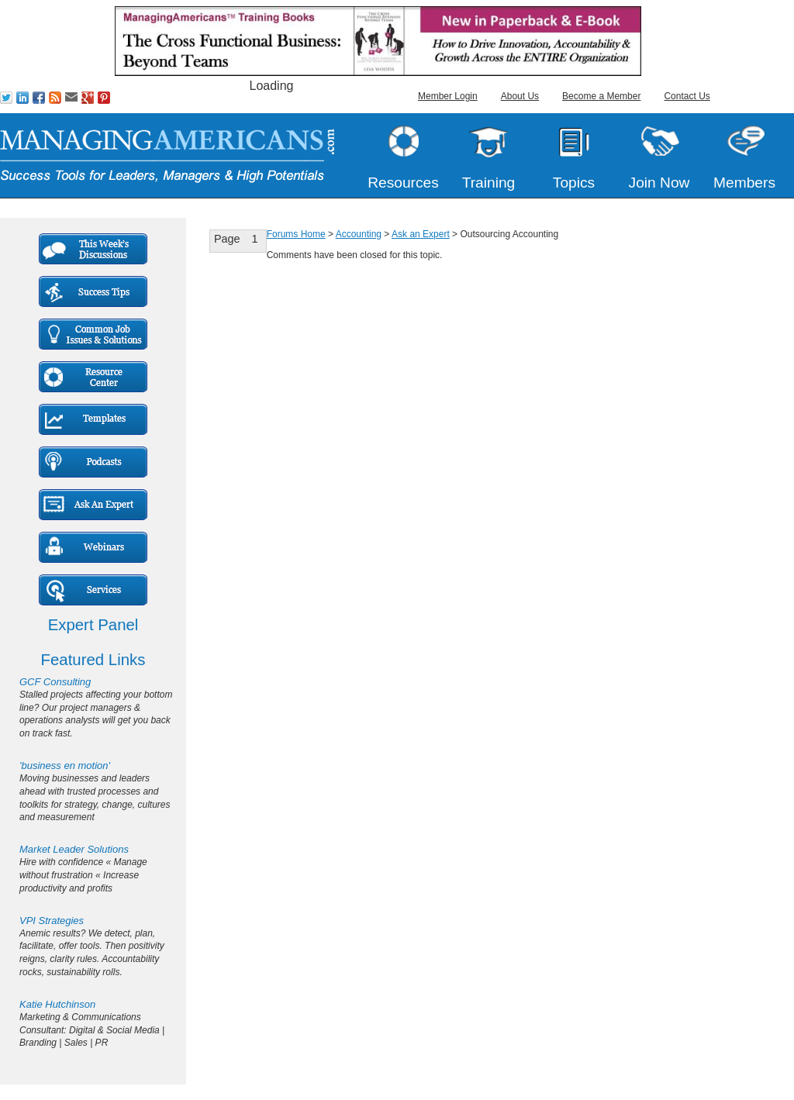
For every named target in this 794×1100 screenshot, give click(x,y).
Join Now (659, 182)
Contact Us (686, 96)
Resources (403, 182)
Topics (574, 182)
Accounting (358, 234)
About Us (520, 96)
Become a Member (601, 96)
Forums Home (296, 234)
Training (489, 182)
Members (744, 182)
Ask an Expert (421, 234)
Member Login (448, 96)
